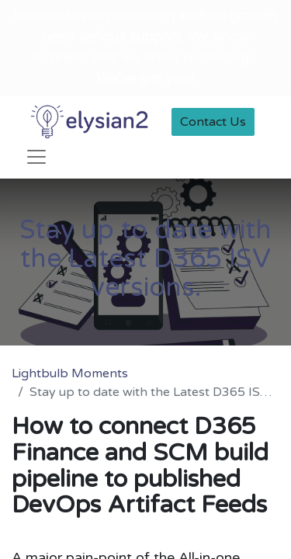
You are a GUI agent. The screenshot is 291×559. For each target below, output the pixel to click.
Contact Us (213, 122)
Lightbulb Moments (70, 373)
